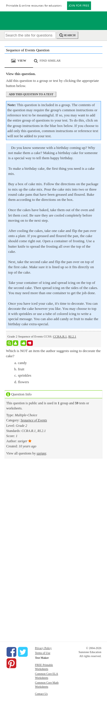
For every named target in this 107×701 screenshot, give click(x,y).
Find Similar (50, 60)
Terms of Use (42, 652)
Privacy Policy (43, 648)
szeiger (41, 453)
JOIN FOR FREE (79, 5)
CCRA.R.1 (60, 336)
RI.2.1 (72, 336)
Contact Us (41, 693)
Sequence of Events (34, 420)
